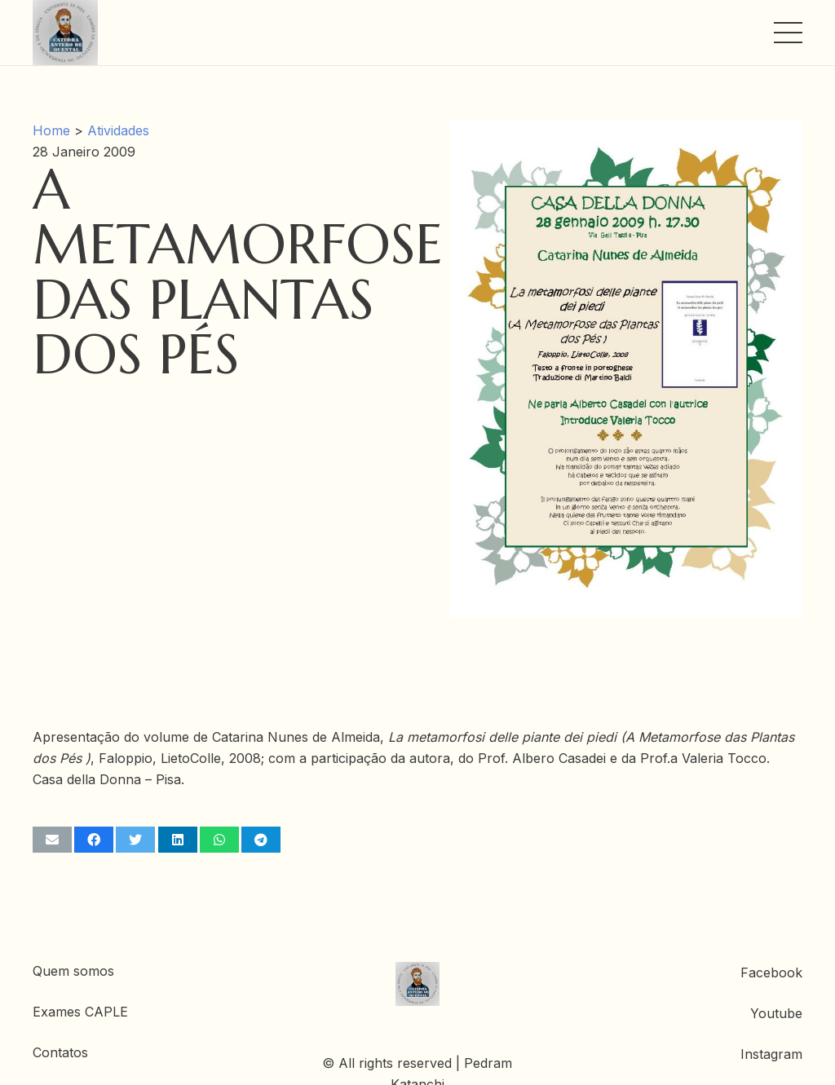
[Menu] (788, 32)
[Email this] (52, 840)
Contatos (60, 1052)
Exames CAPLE (80, 1011)
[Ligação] (65, 32)
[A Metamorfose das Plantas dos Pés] (626, 130)
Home (51, 130)
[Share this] (93, 840)
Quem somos (73, 971)
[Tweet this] (135, 840)
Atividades (118, 130)
